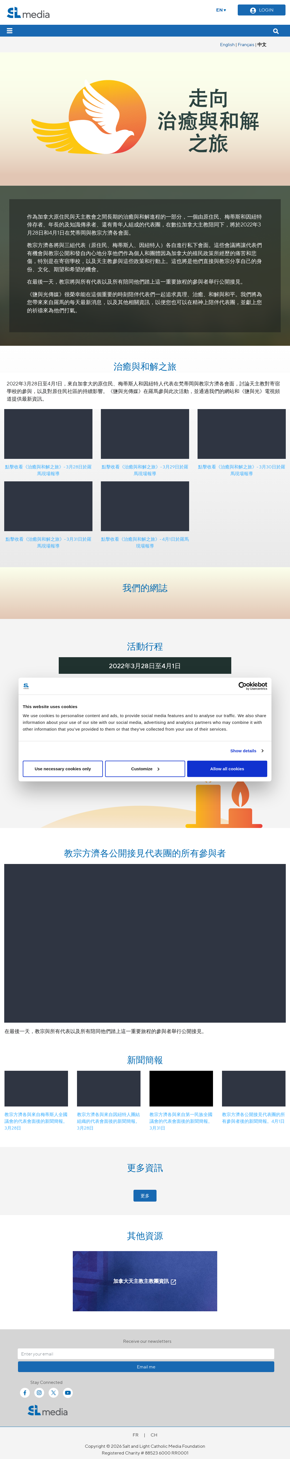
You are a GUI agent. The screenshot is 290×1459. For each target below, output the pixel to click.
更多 (145, 1195)
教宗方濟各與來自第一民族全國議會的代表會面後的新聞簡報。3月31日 (180, 1121)
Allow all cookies (227, 768)
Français (246, 44)
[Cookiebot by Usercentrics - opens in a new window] (242, 686)
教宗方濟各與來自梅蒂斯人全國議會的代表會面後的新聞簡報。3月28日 (35, 1121)
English (227, 44)
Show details (243, 750)
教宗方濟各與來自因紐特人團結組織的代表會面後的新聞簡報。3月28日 (108, 1121)
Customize (145, 768)
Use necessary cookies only (63, 768)
